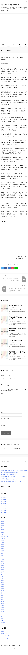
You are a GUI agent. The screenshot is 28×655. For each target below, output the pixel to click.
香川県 (2, 616)
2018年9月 (3, 512)
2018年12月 (3, 506)
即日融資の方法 (4, 536)
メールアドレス (5, 418)
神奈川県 (3, 593)
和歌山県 (3, 538)
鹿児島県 (3, 622)
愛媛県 (2, 574)
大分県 (2, 542)
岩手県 (2, 565)
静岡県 (2, 614)
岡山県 (2, 563)
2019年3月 (3, 501)
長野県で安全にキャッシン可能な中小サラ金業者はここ (14, 476)
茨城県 (2, 605)
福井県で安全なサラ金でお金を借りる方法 (11, 481)
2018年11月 (3, 508)
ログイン (3, 631)
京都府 (2, 523)
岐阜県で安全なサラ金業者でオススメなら (11, 474)
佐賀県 (2, 525)
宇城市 (25, 256)
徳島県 (2, 572)
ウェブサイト (4, 425)
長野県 (2, 609)
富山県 (2, 553)
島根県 (2, 567)
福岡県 (2, 597)
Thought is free (21, 648)
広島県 (2, 569)
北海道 (2, 532)
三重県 (2, 521)
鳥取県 (2, 620)
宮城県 (2, 548)
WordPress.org (4, 638)
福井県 (2, 595)
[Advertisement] (14, 28)
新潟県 (2, 578)
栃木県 (2, 582)
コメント (3, 393)
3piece (25, 258)
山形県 (2, 557)
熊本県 (20, 256)
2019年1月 (3, 503)
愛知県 (2, 576)
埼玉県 (2, 540)
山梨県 (2, 559)
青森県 (2, 612)
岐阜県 (2, 561)
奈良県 (2, 546)
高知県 (2, 618)
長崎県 (2, 607)
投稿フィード (4, 633)
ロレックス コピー (4, 650)
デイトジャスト (16, 652)
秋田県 (2, 601)
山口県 (2, 555)
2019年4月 (3, 499)
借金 (2, 527)
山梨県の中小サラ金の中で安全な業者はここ (11, 479)
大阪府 (2, 544)
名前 (2, 412)
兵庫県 (2, 530)
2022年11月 (3, 497)
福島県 (2, 599)
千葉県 (2, 534)
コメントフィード (5, 635)
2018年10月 (3, 510)
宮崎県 (2, 551)
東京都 (2, 580)
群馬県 (2, 603)
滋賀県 (2, 586)
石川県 (2, 590)
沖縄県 (2, 584)
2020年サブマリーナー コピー (14, 650)
